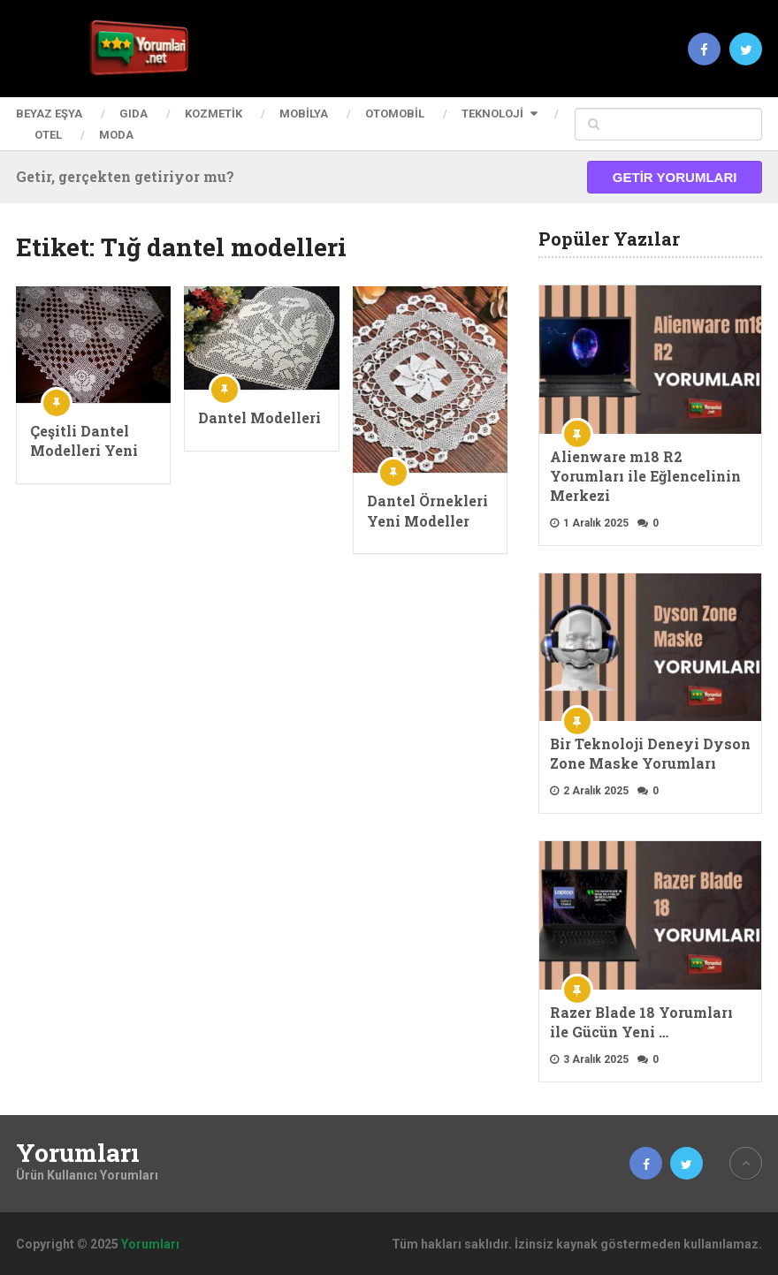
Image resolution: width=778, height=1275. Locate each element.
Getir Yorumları (675, 177)
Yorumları (78, 1153)
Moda (116, 134)
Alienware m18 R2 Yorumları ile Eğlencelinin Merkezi (645, 476)
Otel (48, 134)
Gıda (133, 113)
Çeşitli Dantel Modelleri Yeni (84, 440)
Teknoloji (492, 113)
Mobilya (303, 113)
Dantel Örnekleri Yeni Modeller (427, 510)
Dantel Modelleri (259, 417)
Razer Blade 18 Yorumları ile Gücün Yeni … (641, 1022)
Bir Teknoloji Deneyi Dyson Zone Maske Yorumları (650, 753)
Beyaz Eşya (49, 113)
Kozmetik (213, 113)
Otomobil (394, 113)
